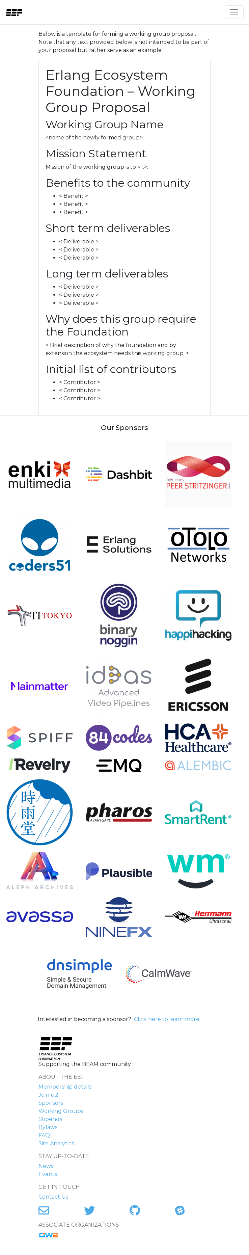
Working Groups (60, 1111)
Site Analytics (56, 1143)
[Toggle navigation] (234, 12)
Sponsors (50, 1103)
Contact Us (53, 1197)
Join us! (48, 1095)
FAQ (44, 1135)
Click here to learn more (166, 1019)
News (45, 1166)
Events (47, 1174)
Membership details (64, 1087)
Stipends (50, 1119)
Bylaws (47, 1127)
